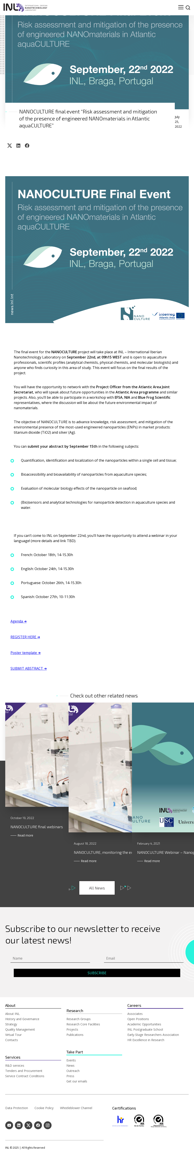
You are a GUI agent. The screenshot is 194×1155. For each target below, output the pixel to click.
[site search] (188, 7)
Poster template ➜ (25, 652)
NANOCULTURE (64, 352)
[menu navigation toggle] (181, 7)
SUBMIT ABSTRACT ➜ (28, 668)
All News (97, 887)
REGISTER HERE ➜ (25, 637)
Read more (29, 861)
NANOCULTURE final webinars (36, 852)
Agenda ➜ (18, 621)
